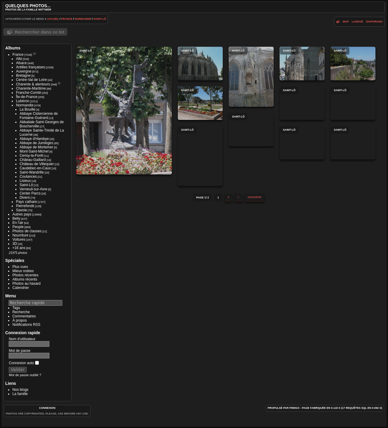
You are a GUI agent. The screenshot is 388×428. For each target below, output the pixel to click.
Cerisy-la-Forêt (31, 155)
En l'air (17, 223)
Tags (16, 308)
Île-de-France (26, 97)
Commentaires (24, 316)
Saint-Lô (99, 18)
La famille (20, 394)
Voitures (18, 239)
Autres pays (21, 214)
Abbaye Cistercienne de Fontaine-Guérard (38, 115)
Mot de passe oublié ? (25, 375)
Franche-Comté (28, 93)
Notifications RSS (26, 324)
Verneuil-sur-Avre (33, 189)
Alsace (21, 63)
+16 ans (18, 248)
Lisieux (25, 181)
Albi (19, 59)
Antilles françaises (30, 67)
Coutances (28, 176)
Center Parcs (29, 193)
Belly (16, 218)
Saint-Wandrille (31, 172)
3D (14, 244)
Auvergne (23, 71)
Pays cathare (26, 202)
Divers (24, 197)
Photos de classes (26, 231)
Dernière (255, 197)
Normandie (83, 18)
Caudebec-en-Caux (35, 168)
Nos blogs (20, 390)
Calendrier (20, 288)
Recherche (21, 312)
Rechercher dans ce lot (39, 31)
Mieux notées (23, 271)
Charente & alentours (33, 84)
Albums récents (24, 279)
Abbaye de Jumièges (36, 143)
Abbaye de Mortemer (36, 147)
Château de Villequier (36, 164)
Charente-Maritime (31, 88)
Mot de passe (19, 351)
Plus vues (20, 267)
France (66, 18)
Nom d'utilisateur (22, 339)
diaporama (374, 21)
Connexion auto (24, 363)
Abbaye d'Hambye (34, 139)
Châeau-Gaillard (32, 160)
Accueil (53, 18)
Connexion (47, 407)
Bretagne (23, 75)
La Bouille (27, 109)
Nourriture (20, 235)
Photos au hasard (26, 283)
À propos (19, 320)
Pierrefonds (25, 206)
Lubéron (22, 101)
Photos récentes (25, 275)
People (17, 227)
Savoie (21, 210)
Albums (12, 48)
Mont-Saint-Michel (33, 151)
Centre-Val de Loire (31, 80)
